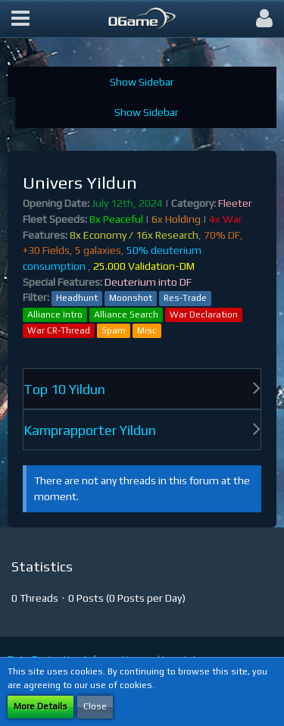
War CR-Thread (58, 330)
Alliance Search (126, 314)
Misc (147, 330)
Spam (113, 330)
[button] (20, 19)
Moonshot (130, 298)
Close (95, 706)
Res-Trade (185, 298)
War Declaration (204, 314)
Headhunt (77, 298)
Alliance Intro (55, 314)
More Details (40, 706)
